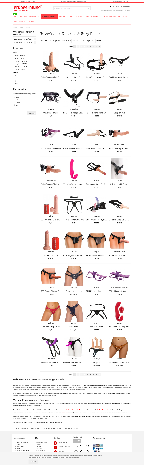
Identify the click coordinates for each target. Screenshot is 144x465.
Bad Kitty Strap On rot (51, 327)
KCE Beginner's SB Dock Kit (120, 255)
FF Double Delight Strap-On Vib (76, 113)
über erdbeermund (22, 442)
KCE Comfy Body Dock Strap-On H (100, 255)
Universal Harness (50, 113)
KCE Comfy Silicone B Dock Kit (53, 291)
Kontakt (38, 446)
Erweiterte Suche (35, 428)
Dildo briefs (73, 327)
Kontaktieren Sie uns (71, 428)
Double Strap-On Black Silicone (122, 77)
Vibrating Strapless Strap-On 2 (76, 184)
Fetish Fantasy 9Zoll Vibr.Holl (121, 148)
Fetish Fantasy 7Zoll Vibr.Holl (52, 184)
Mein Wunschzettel (118, 10)
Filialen (19, 444)
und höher (21, 69)
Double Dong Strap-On (96, 113)
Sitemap (16, 428)
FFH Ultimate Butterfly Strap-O (99, 291)
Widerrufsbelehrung (23, 450)
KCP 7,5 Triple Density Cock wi (53, 220)
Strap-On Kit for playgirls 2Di (98, 220)
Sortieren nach (66, 41)
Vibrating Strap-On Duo (51, 148)
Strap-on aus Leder (74, 291)
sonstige (18, 108)
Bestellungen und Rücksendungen (52, 428)
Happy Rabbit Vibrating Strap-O (76, 362)
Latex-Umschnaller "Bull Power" (99, 148)
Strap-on (96, 362)
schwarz (18, 102)
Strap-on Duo (119, 113)
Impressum (20, 446)
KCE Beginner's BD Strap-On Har (77, 255)
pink (17, 105)
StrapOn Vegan (96, 327)
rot (17, 100)
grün (17, 97)
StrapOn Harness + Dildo (96, 77)
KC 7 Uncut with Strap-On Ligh (121, 184)
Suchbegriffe (24, 428)
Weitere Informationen (74, 457)
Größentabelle (40, 450)
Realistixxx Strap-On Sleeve (97, 184)
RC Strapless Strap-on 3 (119, 327)
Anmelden (127, 10)
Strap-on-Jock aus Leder (119, 362)
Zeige (88, 41)
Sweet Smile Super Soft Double (53, 362)
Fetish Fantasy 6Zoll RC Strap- (53, 77)
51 (15, 75)
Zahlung (39, 448)
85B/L (17, 84)
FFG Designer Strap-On (74, 220)
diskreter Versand (41, 442)
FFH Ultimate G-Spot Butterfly (121, 291)
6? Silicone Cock (51, 255)
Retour (38, 444)
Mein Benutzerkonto (106, 10)
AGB (18, 448)
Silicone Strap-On (73, 77)
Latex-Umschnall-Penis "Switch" (76, 148)
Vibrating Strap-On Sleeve (119, 220)
